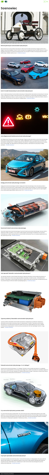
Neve (2, 474)
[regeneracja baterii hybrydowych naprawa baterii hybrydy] (4, 1)
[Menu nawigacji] (44, 2)
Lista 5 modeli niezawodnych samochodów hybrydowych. (17, 91)
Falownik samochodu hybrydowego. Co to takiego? (15, 365)
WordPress (11, 474)
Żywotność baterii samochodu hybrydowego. (13, 228)
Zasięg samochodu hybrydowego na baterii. (13, 183)
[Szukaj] (47, 1)
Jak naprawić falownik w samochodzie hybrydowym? (16, 273)
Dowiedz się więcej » (21, 53)
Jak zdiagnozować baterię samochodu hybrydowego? (16, 136)
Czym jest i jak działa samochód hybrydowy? (13, 456)
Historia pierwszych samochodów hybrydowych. (14, 45)
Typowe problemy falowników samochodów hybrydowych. (17, 318)
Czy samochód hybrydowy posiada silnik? (12, 410)
